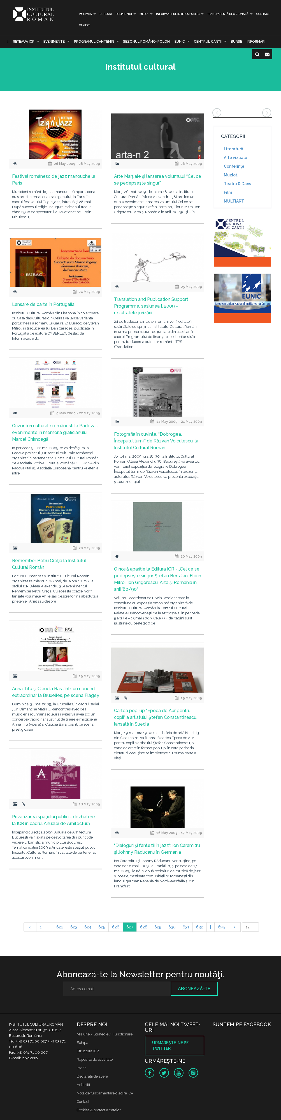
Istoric (82, 1068)
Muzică (231, 175)
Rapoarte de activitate (95, 1059)
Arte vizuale (235, 157)
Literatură (233, 149)
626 (115, 927)
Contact (263, 13)
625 (101, 927)
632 (199, 927)
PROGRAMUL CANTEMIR (94, 42)
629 (157, 927)
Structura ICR (88, 1051)
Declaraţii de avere (92, 1076)
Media (144, 13)
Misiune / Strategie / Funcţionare (105, 1034)
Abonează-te (194, 988)
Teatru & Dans (237, 183)
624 (87, 927)
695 (221, 927)
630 (172, 927)
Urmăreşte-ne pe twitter (170, 1046)
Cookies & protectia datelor (99, 1110)
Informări (256, 42)
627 (129, 927)
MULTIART (234, 201)
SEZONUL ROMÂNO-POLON (146, 42)
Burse (236, 42)
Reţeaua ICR (23, 42)
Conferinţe (234, 166)
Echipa (82, 1043)
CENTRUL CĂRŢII (208, 42)
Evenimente (54, 42)
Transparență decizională (228, 13)
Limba (85, 13)
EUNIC (180, 42)
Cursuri (105, 13)
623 (73, 927)
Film (228, 192)
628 (143, 927)
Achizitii (83, 1085)
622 (59, 927)
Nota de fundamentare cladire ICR (105, 1093)
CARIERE (84, 25)
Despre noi (124, 13)
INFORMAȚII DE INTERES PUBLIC (177, 13)
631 (186, 927)
